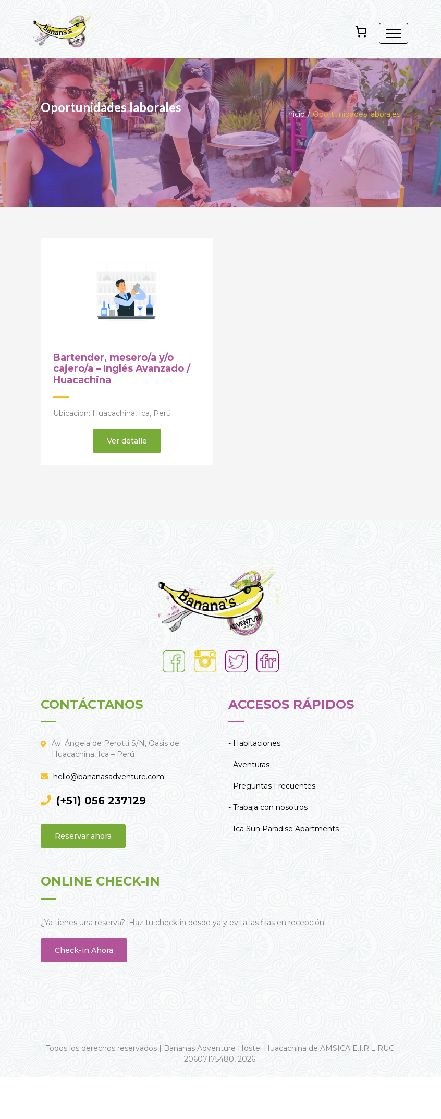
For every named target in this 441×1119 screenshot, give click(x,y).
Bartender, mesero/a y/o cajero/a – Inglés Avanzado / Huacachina (121, 369)
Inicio (295, 114)
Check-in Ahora (84, 950)
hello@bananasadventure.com (102, 776)
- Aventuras (249, 764)
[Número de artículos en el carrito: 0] (361, 31)
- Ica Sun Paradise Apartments (283, 828)
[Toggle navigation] (393, 33)
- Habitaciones (254, 743)
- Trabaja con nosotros (268, 807)
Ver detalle (127, 441)
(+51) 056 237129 (93, 800)
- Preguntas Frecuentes (271, 786)
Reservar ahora (83, 836)
